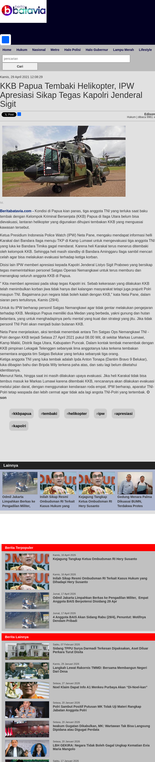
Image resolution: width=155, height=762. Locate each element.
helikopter (77, 413)
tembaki (50, 413)
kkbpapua (22, 413)
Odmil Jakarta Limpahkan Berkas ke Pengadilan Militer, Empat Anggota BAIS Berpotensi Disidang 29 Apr (100, 599)
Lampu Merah (123, 50)
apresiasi (124, 413)
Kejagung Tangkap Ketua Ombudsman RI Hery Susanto (95, 501)
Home (7, 50)
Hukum (21, 50)
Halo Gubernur (97, 50)
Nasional (38, 50)
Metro (55, 50)
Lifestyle (145, 50)
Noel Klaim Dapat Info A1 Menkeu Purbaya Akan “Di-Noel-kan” (100, 687)
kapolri (19, 426)
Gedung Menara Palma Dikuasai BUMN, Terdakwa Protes (134, 501)
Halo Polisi (72, 50)
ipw (101, 413)
